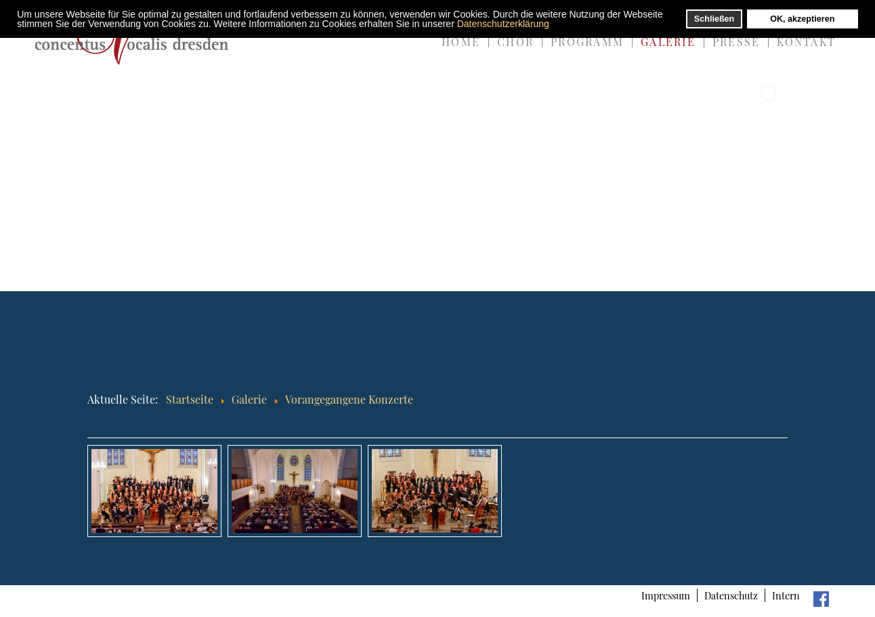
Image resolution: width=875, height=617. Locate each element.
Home (461, 41)
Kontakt (806, 41)
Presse (736, 41)
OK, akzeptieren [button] (802, 19)
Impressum (665, 595)
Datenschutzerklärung (503, 23)
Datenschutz (731, 595)
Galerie (668, 41)
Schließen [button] (714, 19)
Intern (786, 595)
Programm (587, 41)
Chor (515, 41)
